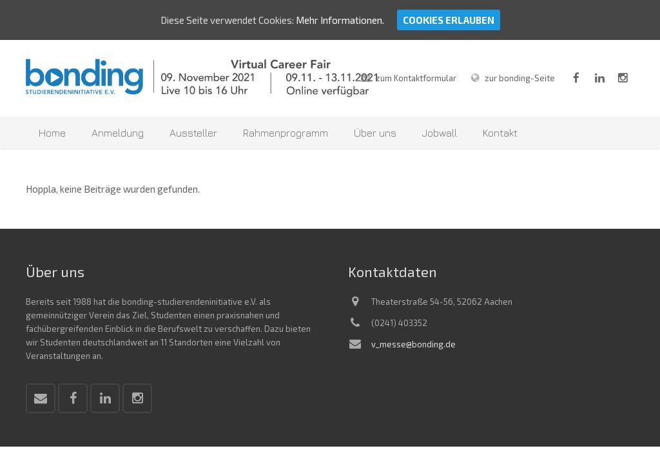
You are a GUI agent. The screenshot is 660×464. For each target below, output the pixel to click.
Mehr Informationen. (340, 20)
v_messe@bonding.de (413, 338)
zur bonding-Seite (520, 72)
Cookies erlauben (448, 20)
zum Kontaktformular (416, 72)
